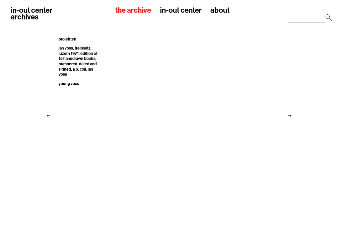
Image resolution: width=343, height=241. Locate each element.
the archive (133, 10)
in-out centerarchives (31, 13)
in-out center (181, 10)
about (219, 10)
